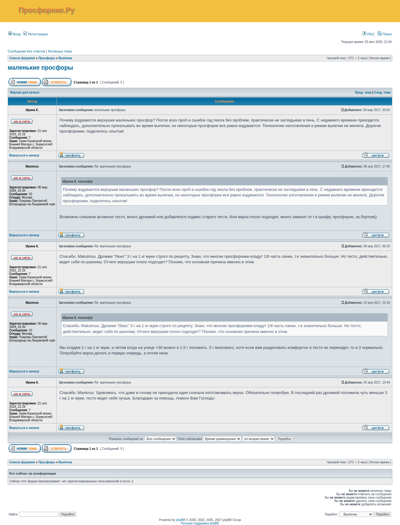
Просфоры (47, 58)
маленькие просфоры (40, 67)
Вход (14, 34)
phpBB (180, 520)
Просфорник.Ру (46, 10)
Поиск (385, 34)
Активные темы (60, 51)
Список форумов (22, 58)
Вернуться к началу (24, 155)
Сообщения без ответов (26, 51)
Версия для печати (24, 92)
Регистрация (35, 34)
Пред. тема (363, 92)
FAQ (368, 34)
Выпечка (65, 58)
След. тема (382, 92)
